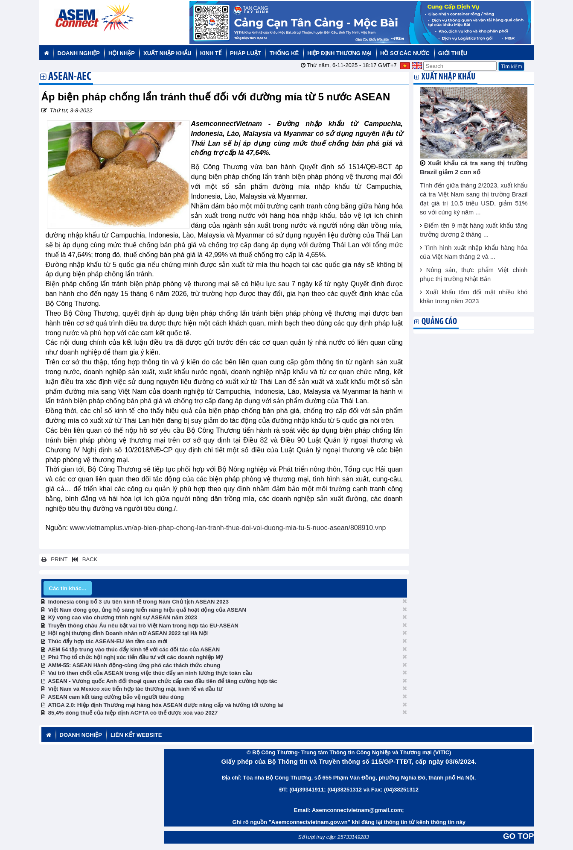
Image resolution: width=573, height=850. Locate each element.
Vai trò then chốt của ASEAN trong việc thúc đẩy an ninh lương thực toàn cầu (150, 673)
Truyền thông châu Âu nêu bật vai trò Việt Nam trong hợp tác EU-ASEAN (143, 625)
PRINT (54, 559)
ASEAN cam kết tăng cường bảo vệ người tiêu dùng (116, 697)
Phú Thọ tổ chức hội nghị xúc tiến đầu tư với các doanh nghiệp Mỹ (135, 657)
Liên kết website (136, 735)
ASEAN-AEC (69, 77)
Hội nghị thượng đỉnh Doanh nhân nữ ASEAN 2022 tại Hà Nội (128, 633)
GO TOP (518, 836)
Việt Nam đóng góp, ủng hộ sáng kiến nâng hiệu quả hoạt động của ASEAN (147, 610)
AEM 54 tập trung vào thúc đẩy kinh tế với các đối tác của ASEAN (134, 649)
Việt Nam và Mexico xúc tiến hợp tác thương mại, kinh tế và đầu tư (135, 689)
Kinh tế (210, 53)
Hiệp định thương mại (339, 53)
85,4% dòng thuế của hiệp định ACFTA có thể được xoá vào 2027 (133, 712)
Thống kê (284, 53)
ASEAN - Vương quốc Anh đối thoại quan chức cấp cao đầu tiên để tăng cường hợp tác (162, 681)
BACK (83, 559)
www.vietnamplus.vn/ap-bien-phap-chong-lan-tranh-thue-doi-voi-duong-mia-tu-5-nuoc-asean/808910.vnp (228, 527)
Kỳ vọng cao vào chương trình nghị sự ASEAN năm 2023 (122, 617)
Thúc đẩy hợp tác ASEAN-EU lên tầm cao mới (107, 641)
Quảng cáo (439, 321)
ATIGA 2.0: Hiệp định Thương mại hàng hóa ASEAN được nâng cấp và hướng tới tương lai (165, 705)
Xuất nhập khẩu (167, 53)
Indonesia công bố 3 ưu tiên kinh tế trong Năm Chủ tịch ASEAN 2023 (138, 601)
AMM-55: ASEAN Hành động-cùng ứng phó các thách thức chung (134, 665)
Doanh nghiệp (79, 53)
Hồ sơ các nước (405, 53)
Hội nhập (121, 53)
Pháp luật (245, 53)
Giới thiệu (452, 53)
